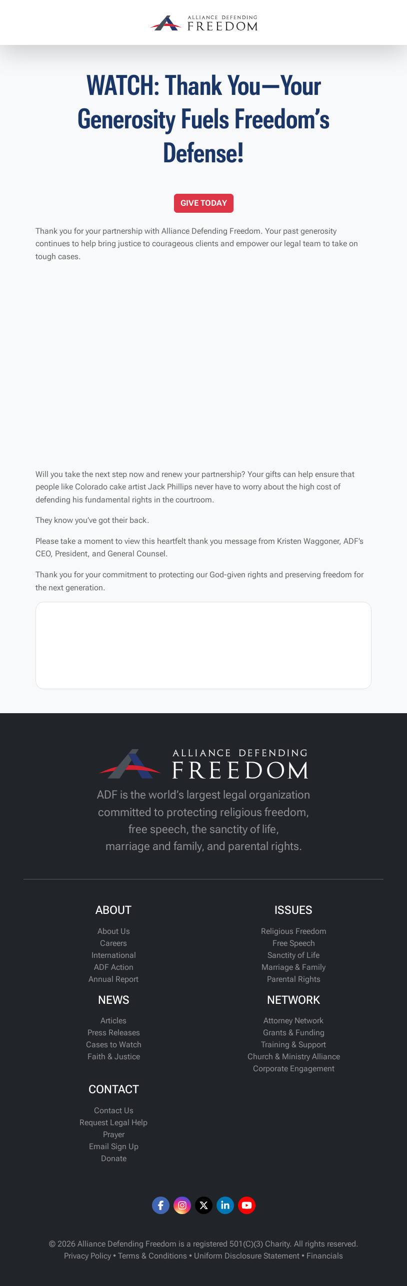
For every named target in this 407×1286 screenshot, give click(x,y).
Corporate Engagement (293, 1068)
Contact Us (114, 1110)
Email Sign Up (113, 1146)
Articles (113, 1020)
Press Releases (114, 1032)
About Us (114, 931)
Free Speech (293, 943)
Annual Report (113, 979)
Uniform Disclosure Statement (247, 1256)
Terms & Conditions (152, 1256)
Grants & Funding (293, 1032)
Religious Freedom (293, 931)
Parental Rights (293, 979)
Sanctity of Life (294, 955)
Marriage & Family (294, 967)
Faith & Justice (114, 1056)
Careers (113, 943)
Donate (113, 1158)
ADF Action (114, 967)
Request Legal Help (114, 1122)
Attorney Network (294, 1020)
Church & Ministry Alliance (294, 1056)
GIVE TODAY (203, 203)
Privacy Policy (87, 1256)
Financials (324, 1256)
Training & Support (293, 1044)
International (114, 955)
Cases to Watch (114, 1044)
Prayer (113, 1134)
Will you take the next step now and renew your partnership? (141, 474)
